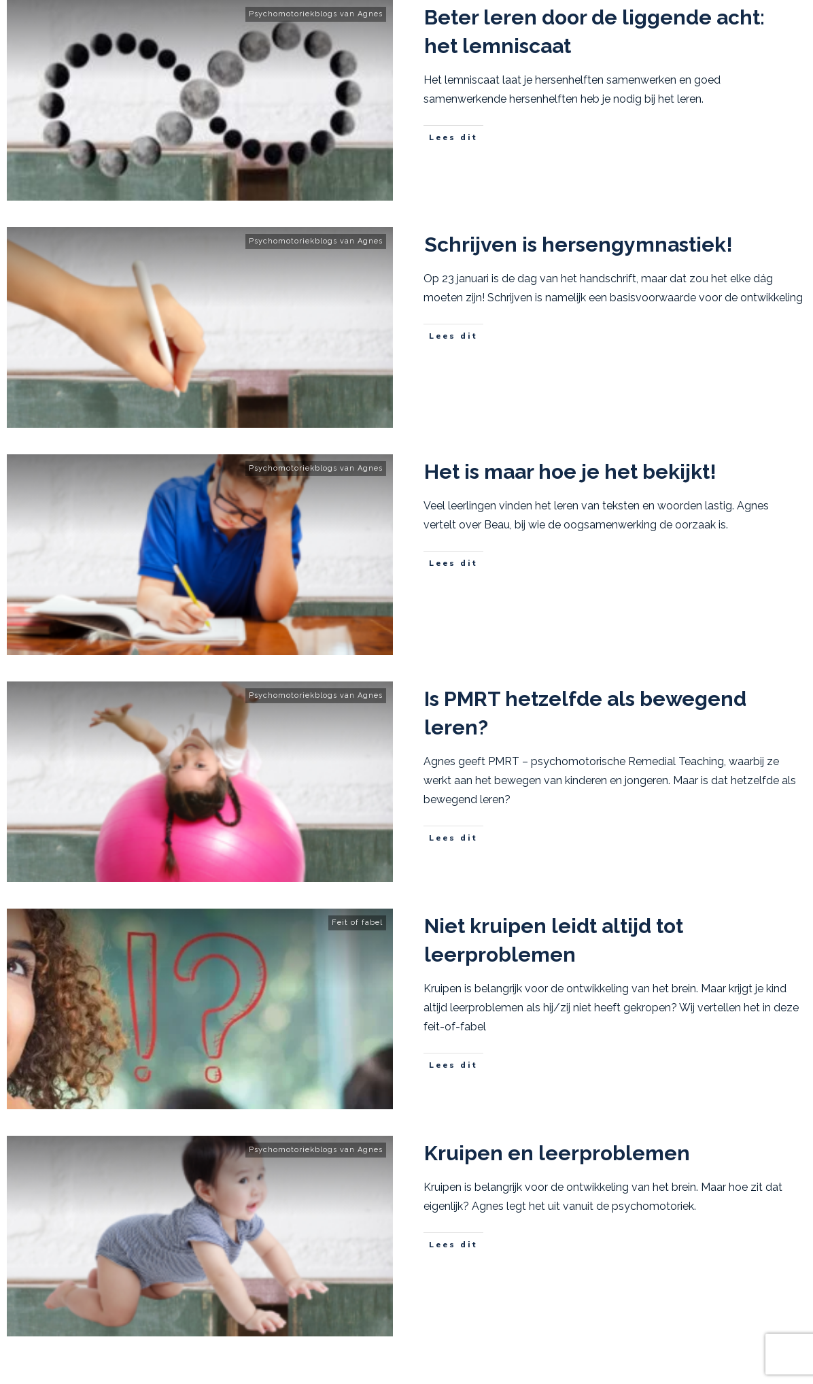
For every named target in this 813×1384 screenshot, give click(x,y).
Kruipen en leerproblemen (557, 1153)
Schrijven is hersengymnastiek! (578, 244)
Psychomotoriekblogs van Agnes (316, 14)
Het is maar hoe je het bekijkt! (570, 472)
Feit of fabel (357, 922)
